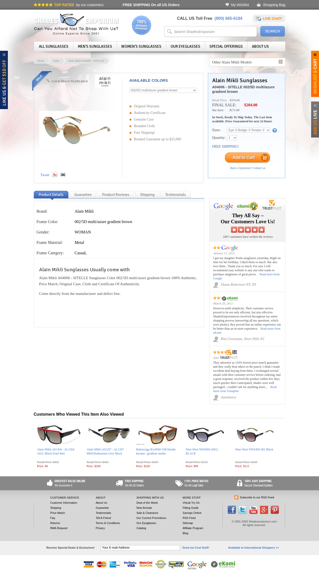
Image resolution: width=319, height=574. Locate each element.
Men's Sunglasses (95, 46)
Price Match (57, 512)
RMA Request (59, 528)
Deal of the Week (147, 502)
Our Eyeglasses (185, 46)
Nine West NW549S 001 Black (254, 449)
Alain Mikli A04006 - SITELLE (86, 60)
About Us (260, 46)
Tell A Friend (103, 517)
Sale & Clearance (147, 512)
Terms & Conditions (108, 523)
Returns (55, 523)
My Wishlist (240, 5)
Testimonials (103, 512)
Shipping (55, 507)
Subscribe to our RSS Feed (257, 497)
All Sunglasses (53, 46)
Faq (52, 517)
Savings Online (192, 512)
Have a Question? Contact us (247, 168)
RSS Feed (189, 517)
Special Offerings (226, 46)
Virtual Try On (191, 502)
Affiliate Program (193, 528)
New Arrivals (144, 507)
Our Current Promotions (151, 517)
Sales (56, 60)
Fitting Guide (191, 507)
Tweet (45, 175)
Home (41, 60)
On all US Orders (151, 5)
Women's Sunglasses (141, 46)
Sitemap (188, 523)
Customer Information (63, 502)
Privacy (100, 528)
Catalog (141, 528)
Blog (185, 533)
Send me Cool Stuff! (196, 547)
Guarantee (102, 507)
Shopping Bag (274, 5)
